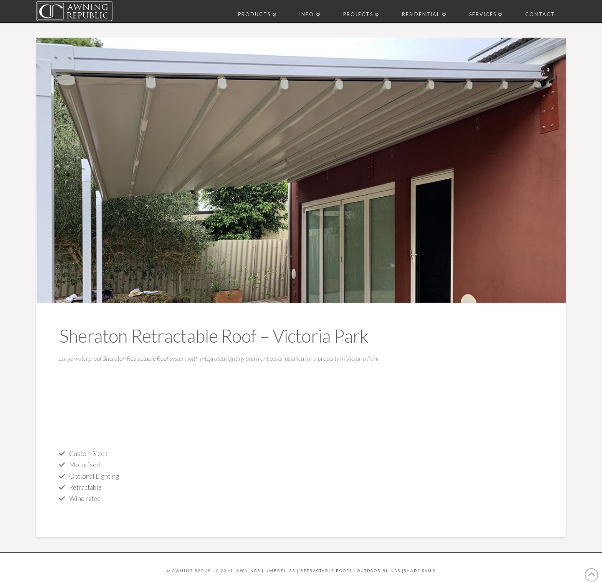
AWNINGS (248, 570)
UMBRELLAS (280, 570)
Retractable (85, 487)
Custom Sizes (88, 453)
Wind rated (85, 498)
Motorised (84, 465)
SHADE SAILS (419, 570)
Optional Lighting (94, 476)
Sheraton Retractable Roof (136, 358)
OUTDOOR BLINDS (378, 570)
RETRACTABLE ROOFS (326, 570)
